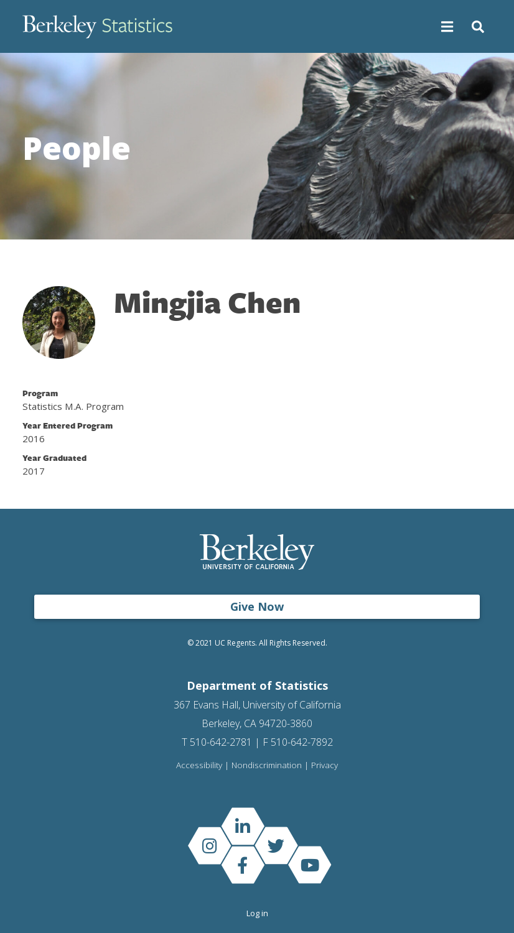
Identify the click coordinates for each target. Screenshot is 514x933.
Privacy (324, 765)
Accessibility (199, 765)
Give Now (257, 606)
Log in (257, 913)
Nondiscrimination (266, 765)
